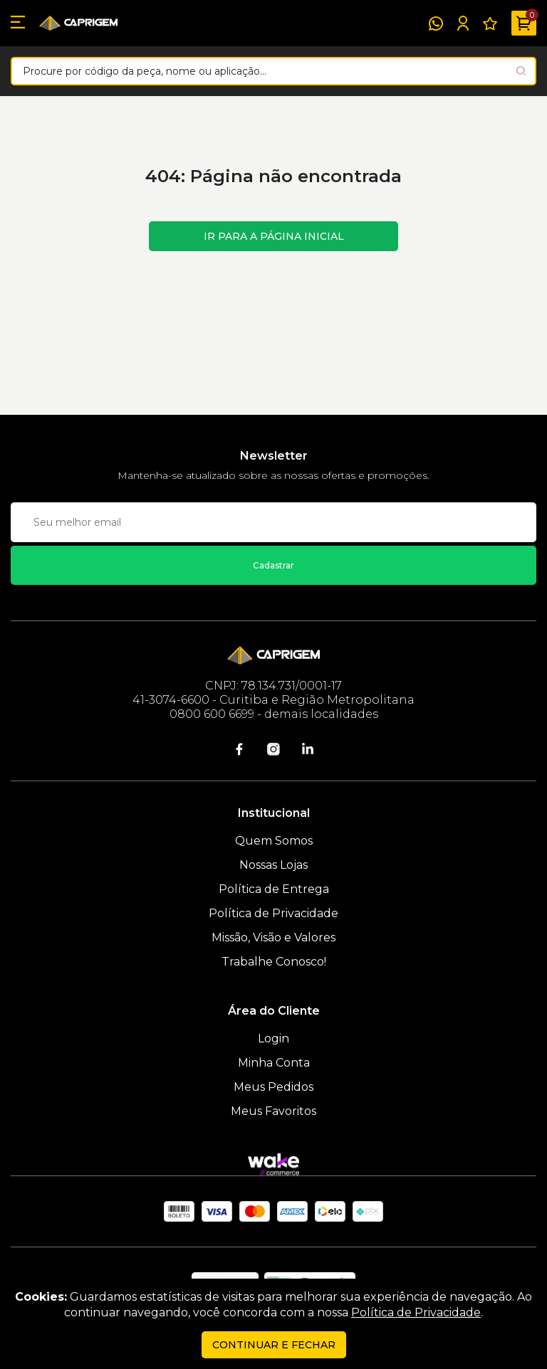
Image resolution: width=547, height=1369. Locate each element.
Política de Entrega (274, 889)
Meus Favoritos (273, 1111)
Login (273, 1038)
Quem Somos (274, 840)
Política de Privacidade (273, 913)
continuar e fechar (273, 1344)
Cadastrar (273, 565)
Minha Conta (274, 1062)
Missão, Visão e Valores (273, 937)
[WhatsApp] (436, 23)
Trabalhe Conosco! (274, 961)
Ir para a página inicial (274, 236)
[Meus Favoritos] (490, 23)
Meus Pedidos (273, 1087)
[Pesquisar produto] (521, 70)
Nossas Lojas (273, 865)
